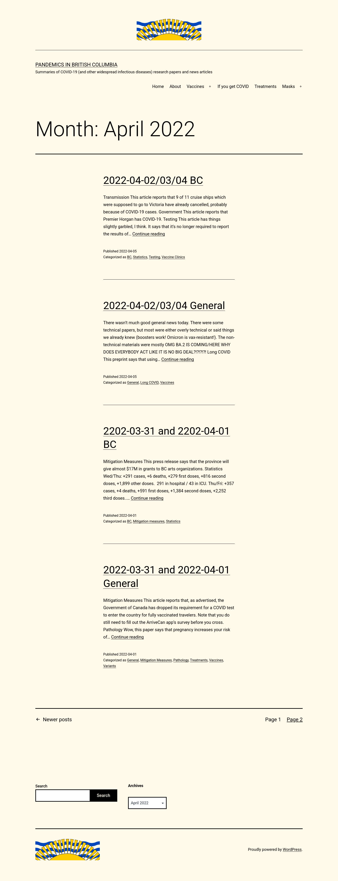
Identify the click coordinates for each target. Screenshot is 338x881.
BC (129, 257)
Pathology (181, 660)
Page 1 (273, 720)
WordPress (292, 849)
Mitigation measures (148, 521)
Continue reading (148, 233)
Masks (288, 86)
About (175, 86)
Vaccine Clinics (173, 257)
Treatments (266, 86)
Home (158, 86)
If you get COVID (233, 86)
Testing (154, 257)
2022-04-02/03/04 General (164, 305)
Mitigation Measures (156, 660)
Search (41, 786)
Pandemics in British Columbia (76, 65)
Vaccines (195, 86)
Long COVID (149, 382)
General (133, 382)
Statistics (140, 257)
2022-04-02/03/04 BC (153, 180)
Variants (109, 666)
